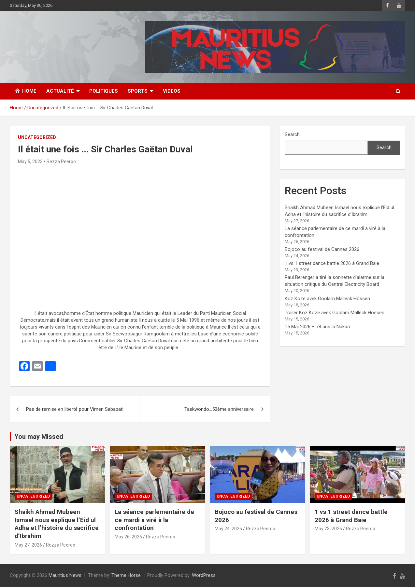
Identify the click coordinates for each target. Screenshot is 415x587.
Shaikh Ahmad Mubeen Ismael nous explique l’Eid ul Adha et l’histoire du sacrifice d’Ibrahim (57, 524)
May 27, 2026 (28, 545)
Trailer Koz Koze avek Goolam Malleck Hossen (334, 313)
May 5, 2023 (30, 161)
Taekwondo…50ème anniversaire (219, 409)
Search (292, 134)
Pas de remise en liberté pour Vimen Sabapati (74, 409)
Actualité (60, 91)
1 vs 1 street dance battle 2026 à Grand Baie (332, 263)
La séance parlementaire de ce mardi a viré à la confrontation (154, 520)
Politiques (103, 91)
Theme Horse (126, 575)
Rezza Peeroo (61, 161)
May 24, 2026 (228, 528)
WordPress (204, 575)
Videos (171, 91)
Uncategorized (37, 137)
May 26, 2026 (128, 536)
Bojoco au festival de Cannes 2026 (322, 249)
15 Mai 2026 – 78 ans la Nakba (317, 327)
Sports (138, 91)
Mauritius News (65, 575)
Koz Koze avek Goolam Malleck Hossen (327, 298)
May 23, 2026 (328, 528)
